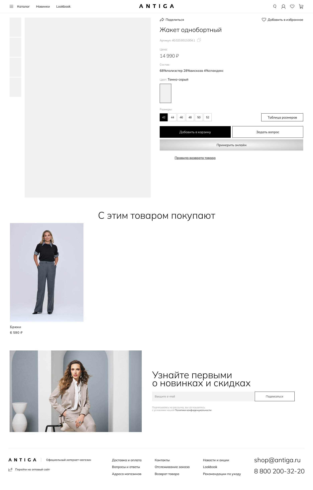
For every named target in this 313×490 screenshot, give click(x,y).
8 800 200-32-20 (279, 471)
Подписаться (274, 396)
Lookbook (63, 6)
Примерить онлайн (232, 145)
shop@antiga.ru (277, 460)
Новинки (43, 6)
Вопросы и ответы (126, 467)
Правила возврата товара (195, 158)
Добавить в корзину (195, 132)
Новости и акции (216, 460)
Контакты (162, 460)
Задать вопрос (267, 132)
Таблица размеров (282, 117)
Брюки (15, 327)
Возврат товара (167, 474)
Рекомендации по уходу (222, 474)
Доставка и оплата (127, 460)
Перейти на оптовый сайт (29, 469)
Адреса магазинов (126, 474)
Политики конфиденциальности (193, 410)
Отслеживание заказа (172, 467)
